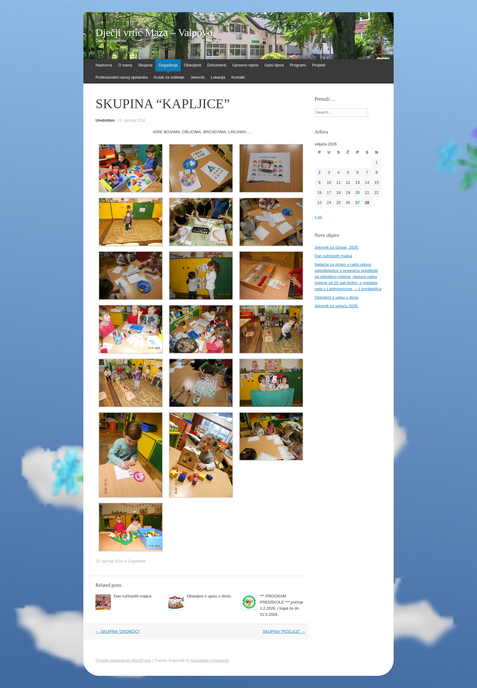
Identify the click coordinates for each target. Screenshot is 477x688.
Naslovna (104, 65)
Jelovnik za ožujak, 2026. (337, 247)
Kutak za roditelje (169, 77)
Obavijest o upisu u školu (209, 596)
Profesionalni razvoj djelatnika (122, 77)
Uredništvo (105, 120)
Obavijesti (192, 65)
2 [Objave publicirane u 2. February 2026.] (320, 172)
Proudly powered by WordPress (123, 660)
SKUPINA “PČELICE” (284, 631)
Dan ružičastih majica (132, 596)
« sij (318, 217)
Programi (298, 65)
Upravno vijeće (245, 65)
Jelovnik (197, 77)
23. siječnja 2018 (131, 120)
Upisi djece (274, 65)
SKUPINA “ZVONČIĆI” (118, 631)
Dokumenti (216, 65)
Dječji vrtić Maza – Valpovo (154, 32)
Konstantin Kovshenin (210, 660)
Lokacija (218, 77)
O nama (125, 65)
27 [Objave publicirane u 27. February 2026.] (357, 202)
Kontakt (238, 77)
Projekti (318, 65)
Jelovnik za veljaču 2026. (337, 306)
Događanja (168, 65)
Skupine (145, 65)
